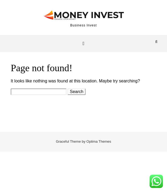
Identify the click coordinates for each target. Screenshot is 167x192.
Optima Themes (98, 141)
